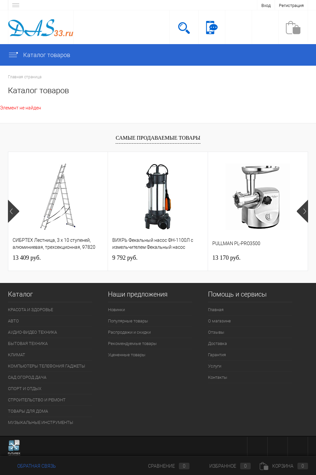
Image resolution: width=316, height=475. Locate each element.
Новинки (116, 309)
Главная (216, 309)
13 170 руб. (226, 257)
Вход (266, 5)
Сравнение (163, 466)
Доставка (217, 343)
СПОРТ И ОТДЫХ (24, 388)
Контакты (217, 377)
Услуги (214, 366)
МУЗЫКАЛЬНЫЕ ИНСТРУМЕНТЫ (40, 422)
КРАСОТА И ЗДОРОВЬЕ (30, 309)
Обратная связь (32, 466)
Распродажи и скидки (129, 332)
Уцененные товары (126, 354)
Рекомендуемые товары (132, 343)
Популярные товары (128, 320)
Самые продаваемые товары (158, 138)
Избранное (224, 466)
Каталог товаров (39, 54)
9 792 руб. (124, 257)
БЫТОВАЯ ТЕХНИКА (28, 343)
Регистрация (291, 5)
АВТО (13, 320)
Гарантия (217, 354)
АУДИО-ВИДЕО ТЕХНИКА (32, 332)
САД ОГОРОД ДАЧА (27, 377)
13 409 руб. (27, 257)
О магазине (219, 320)
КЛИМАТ (16, 354)
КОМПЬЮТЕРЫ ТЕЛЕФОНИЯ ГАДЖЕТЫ (46, 366)
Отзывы (216, 332)
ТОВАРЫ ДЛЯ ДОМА (28, 411)
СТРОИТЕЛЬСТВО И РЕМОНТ (37, 399)
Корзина (284, 466)
